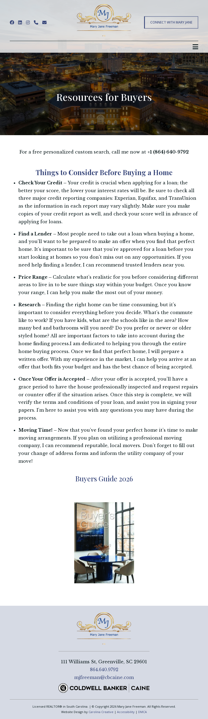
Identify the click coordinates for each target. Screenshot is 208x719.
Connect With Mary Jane (171, 22)
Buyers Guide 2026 (104, 478)
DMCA (142, 712)
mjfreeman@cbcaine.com (104, 677)
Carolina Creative (101, 712)
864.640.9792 (104, 669)
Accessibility (126, 712)
